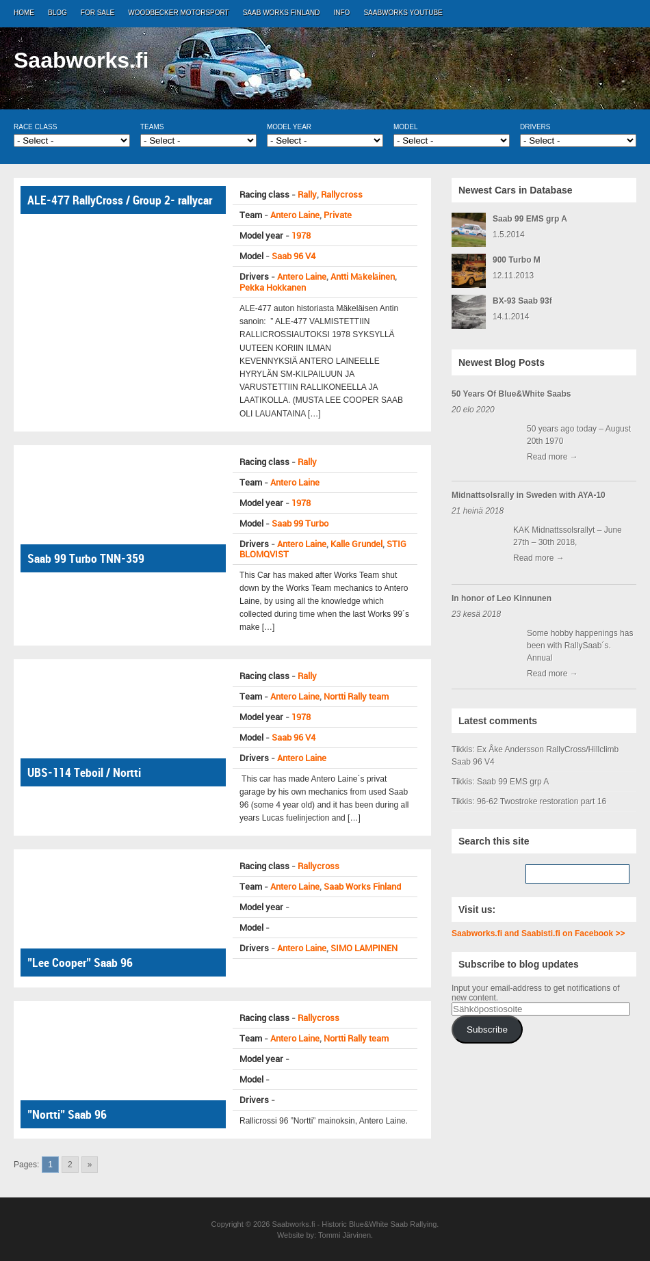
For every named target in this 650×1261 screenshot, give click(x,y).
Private (338, 215)
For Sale (97, 12)
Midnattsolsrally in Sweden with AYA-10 (529, 495)
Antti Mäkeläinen (362, 276)
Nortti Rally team (356, 696)
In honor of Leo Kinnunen (501, 598)
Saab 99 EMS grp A (530, 219)
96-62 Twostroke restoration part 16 (541, 801)
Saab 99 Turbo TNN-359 (85, 558)
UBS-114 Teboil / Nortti (84, 772)
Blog (57, 12)
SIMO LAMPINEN (364, 948)
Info (342, 12)
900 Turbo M (517, 260)
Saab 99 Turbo (300, 523)
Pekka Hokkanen (272, 287)
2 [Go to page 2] (70, 1164)
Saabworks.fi (81, 60)
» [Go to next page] (90, 1164)
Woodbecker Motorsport (178, 12)
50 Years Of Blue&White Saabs (511, 394)
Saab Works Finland (281, 12)
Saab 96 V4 (293, 256)
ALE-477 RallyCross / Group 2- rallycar (119, 200)
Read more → (552, 457)
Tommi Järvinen (344, 1235)
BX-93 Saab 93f (522, 301)
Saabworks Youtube (402, 12)
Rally (307, 194)
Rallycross (342, 194)
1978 (301, 235)
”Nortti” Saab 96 (67, 1114)
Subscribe (487, 1029)
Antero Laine (295, 215)
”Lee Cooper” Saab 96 (80, 962)
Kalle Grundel (356, 544)
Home (24, 12)
